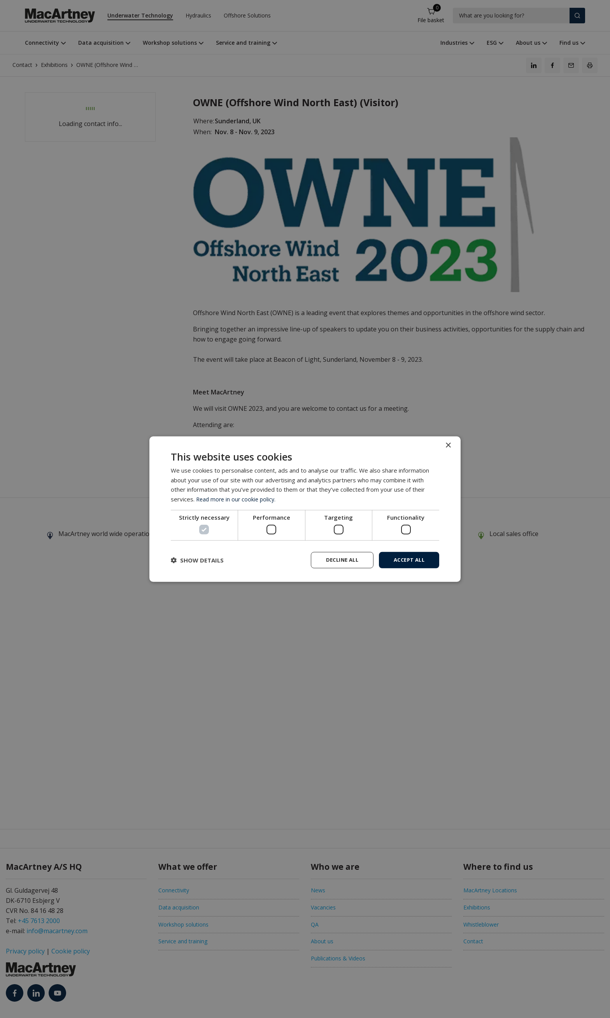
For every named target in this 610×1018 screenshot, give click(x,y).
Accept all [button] (407, 559)
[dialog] (305, 509)
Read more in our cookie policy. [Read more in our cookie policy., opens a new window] (237, 498)
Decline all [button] (336, 559)
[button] (197, 560)
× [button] (448, 445)
